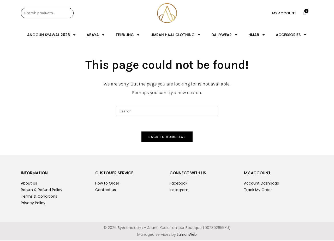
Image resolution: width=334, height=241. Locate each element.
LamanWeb (186, 235)
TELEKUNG (128, 34)
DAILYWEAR (224, 34)
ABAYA (96, 34)
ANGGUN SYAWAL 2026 (51, 34)
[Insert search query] (167, 111)
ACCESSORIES (291, 34)
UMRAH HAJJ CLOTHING (176, 34)
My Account (284, 13)
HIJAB (256, 34)
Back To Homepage (167, 137)
